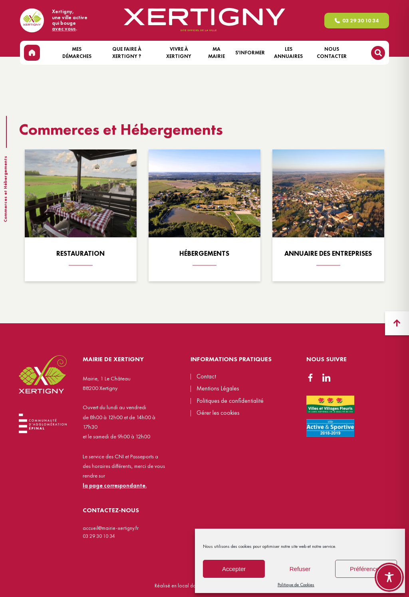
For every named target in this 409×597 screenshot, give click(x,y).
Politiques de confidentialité (230, 401)
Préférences (366, 568)
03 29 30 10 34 (360, 20)
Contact (206, 376)
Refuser (300, 568)
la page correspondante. (115, 485)
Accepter (234, 568)
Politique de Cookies (296, 584)
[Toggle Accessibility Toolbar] (389, 577)
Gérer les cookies (218, 413)
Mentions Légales (218, 388)
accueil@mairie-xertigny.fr (111, 528)
